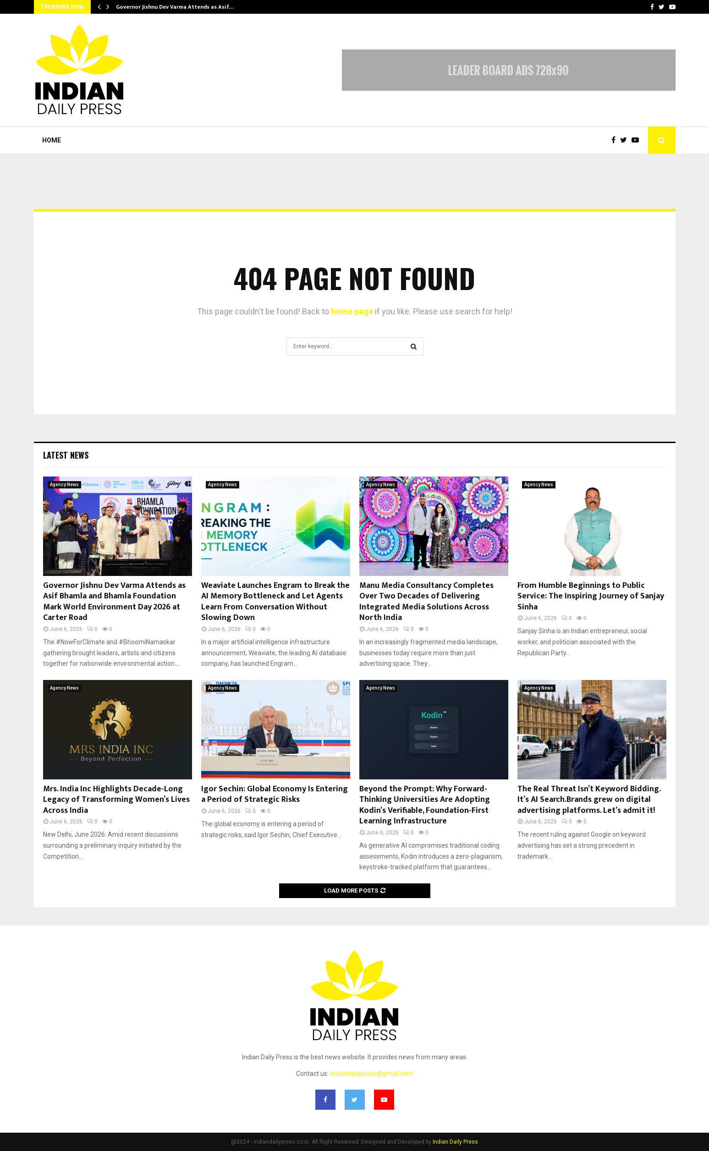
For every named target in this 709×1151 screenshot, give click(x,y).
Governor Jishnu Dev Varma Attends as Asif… (175, 6)
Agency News (64, 484)
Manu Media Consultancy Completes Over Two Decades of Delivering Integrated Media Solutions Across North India (426, 602)
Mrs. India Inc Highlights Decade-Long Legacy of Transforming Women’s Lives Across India (116, 799)
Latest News (65, 455)
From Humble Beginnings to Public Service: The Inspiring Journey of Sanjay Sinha (590, 596)
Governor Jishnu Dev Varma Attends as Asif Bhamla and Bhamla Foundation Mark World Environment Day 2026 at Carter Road (114, 602)
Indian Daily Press (455, 1142)
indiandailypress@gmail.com (371, 1073)
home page (352, 311)
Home (51, 140)
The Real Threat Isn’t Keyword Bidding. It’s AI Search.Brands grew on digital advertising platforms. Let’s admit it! (588, 799)
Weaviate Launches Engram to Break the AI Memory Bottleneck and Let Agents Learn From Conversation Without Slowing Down (275, 602)
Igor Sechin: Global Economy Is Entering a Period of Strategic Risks (274, 794)
